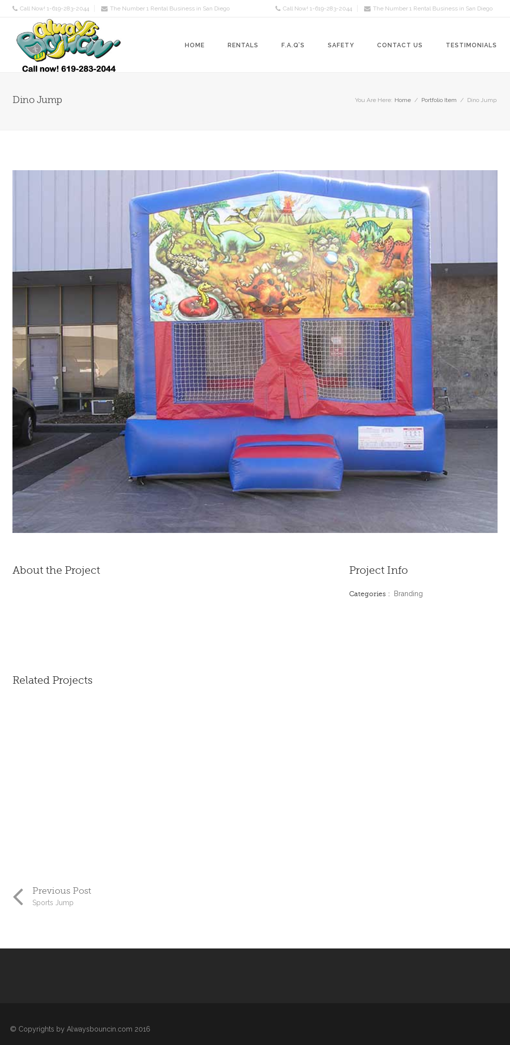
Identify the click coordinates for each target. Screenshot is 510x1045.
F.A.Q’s (293, 45)
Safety (341, 45)
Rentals (243, 45)
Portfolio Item (439, 100)
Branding (408, 594)
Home (195, 45)
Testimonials (471, 45)
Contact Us (400, 45)
